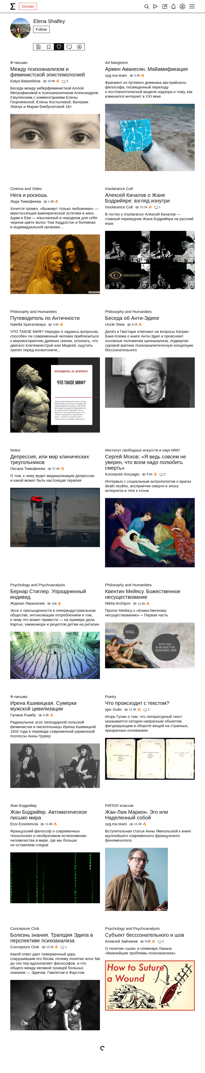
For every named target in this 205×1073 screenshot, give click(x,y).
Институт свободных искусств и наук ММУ (142, 450)
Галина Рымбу (23, 715)
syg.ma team (116, 75)
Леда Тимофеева (25, 201)
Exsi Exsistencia (24, 824)
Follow (41, 29)
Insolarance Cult (119, 188)
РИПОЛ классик (119, 805)
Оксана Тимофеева (27, 468)
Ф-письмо (18, 62)
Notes (15, 450)
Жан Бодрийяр (23, 805)
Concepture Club (24, 928)
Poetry (110, 696)
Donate (28, 6)
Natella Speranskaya (28, 324)
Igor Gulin (113, 709)
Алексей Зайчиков (121, 941)
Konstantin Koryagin (122, 474)
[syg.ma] (12, 6)
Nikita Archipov (117, 603)
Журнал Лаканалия (27, 603)
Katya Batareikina (25, 81)
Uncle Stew (115, 324)
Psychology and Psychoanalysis (37, 585)
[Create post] (164, 6)
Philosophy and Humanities (33, 311)
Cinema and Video (26, 188)
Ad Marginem (116, 62)
